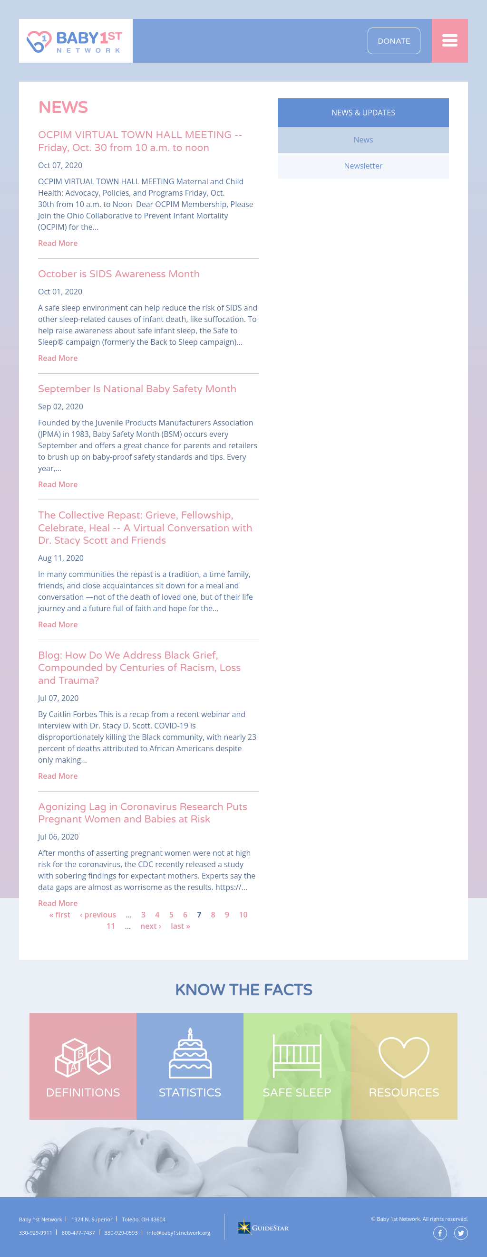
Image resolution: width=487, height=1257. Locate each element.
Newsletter (363, 166)
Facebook (440, 1233)
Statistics (190, 1093)
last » (180, 926)
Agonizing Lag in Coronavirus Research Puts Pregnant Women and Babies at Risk (142, 813)
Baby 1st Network (76, 41)
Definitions (83, 1093)
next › (150, 926)
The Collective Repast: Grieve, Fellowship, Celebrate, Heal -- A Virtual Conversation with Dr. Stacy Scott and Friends (145, 528)
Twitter (461, 1233)
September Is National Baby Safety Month (137, 389)
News (363, 139)
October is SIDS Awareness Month (119, 274)
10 (243, 914)
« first (59, 914)
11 (111, 926)
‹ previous (98, 914)
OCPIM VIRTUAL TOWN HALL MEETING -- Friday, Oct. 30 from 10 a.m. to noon (140, 141)
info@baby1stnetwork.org (178, 1232)
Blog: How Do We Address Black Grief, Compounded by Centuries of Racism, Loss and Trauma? (139, 668)
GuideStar (262, 1227)
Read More (58, 243)
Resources (404, 1093)
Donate (394, 41)
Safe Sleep (297, 1093)
